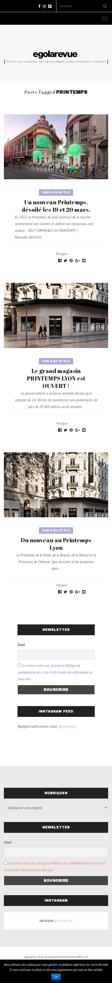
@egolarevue (67, 726)
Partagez (62, 254)
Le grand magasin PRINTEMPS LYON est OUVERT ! (56, 378)
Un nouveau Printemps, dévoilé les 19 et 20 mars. (56, 205)
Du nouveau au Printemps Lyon (56, 543)
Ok (56, 977)
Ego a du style (56, 192)
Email (21, 644)
